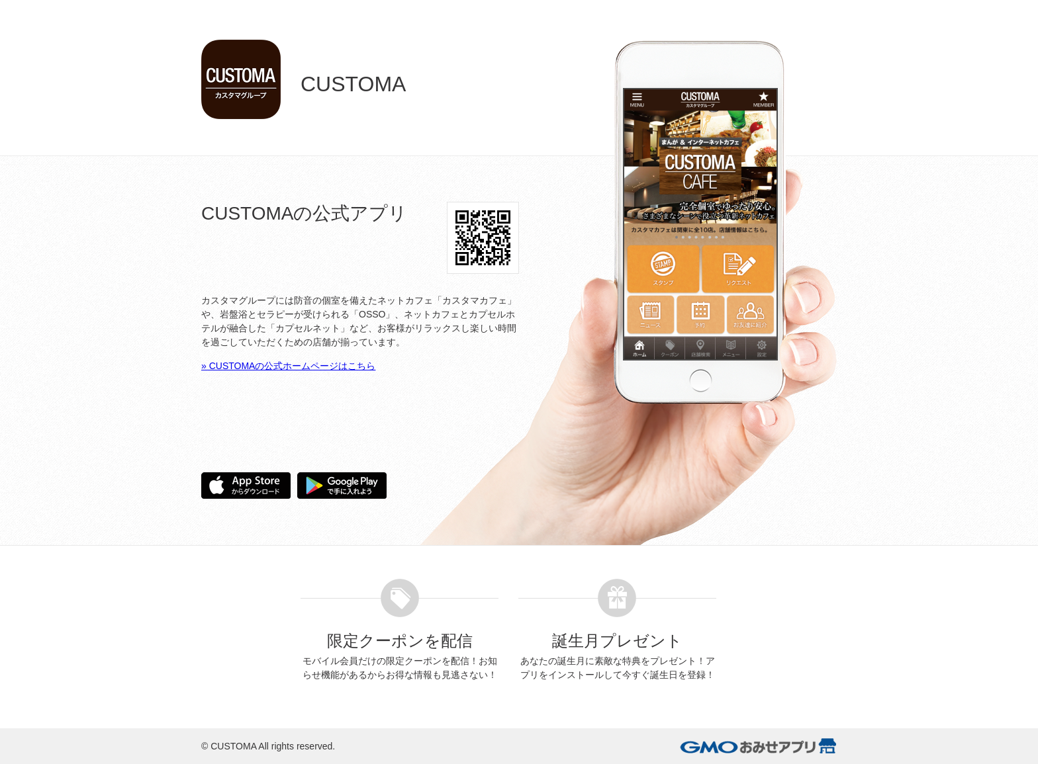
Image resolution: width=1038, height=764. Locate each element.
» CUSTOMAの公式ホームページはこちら (288, 366)
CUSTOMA (233, 746)
